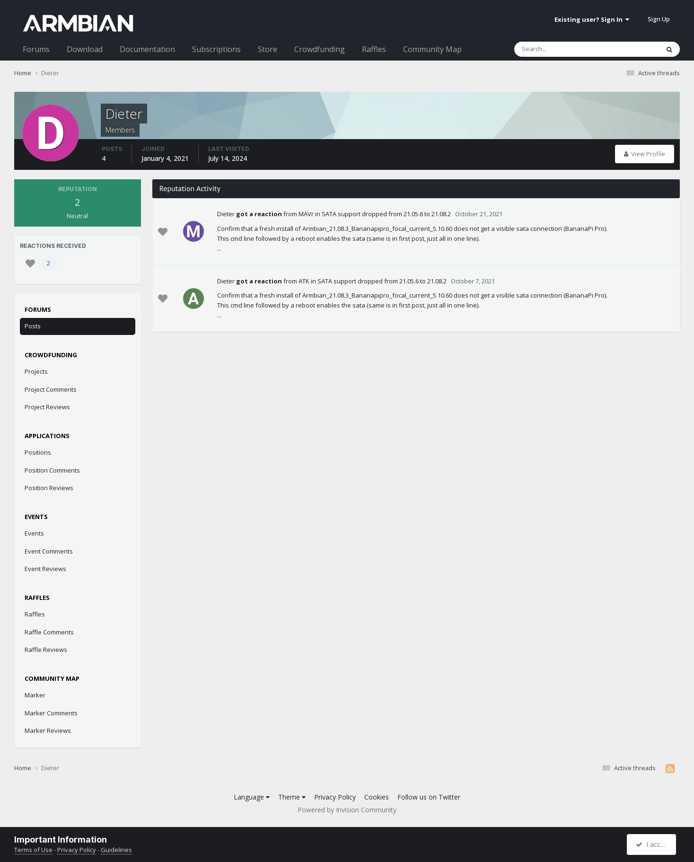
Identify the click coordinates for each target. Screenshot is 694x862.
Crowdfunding (319, 49)
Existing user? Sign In (591, 19)
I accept (652, 844)
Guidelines (116, 849)
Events (34, 533)
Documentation (147, 49)
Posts (33, 326)
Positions (38, 452)
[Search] (562, 49)
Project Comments (51, 389)
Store (267, 49)
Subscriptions (216, 49)
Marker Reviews (48, 730)
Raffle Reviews (46, 649)
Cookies (376, 796)
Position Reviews (49, 488)
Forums (36, 49)
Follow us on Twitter (428, 796)
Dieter (226, 214)
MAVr (306, 214)
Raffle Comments (49, 632)
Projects (36, 371)
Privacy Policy (335, 796)
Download (85, 49)
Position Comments (52, 470)
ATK (304, 281)
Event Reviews (45, 568)
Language (252, 796)
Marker (35, 695)
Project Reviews (47, 407)
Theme (292, 796)
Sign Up (659, 19)
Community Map (432, 49)
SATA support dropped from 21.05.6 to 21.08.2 (386, 214)
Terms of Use (33, 849)
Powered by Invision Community (347, 809)
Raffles (374, 49)
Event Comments (49, 551)
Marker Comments (51, 713)
